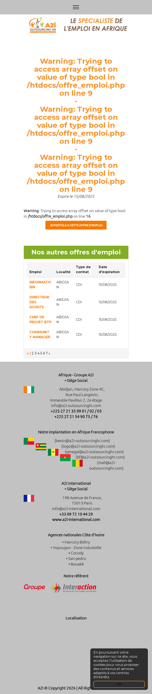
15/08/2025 (108, 285)
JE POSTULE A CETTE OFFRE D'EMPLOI (76, 225)
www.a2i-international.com (76, 519)
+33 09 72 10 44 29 (76, 513)
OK (119, 684)
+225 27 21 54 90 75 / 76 (76, 416)
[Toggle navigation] (76, 7)
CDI (79, 285)
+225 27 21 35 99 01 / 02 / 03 (76, 410)
